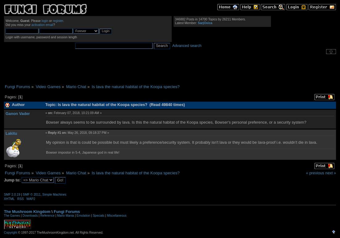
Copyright (10, 232)
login (45, 21)
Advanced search (187, 46)
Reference (47, 215)
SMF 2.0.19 (12, 194)
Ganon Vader (18, 113)
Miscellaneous (116, 215)
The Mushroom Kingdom (27, 211)
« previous (315, 173)
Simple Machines (54, 194)
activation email (42, 25)
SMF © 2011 (32, 194)
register (58, 21)
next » (330, 173)
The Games (12, 215)
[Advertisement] (170, 69)
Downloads (30, 215)
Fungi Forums (67, 211)
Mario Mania (65, 215)
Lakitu (11, 133)
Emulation (83, 215)
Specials (98, 215)
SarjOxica (205, 23)
